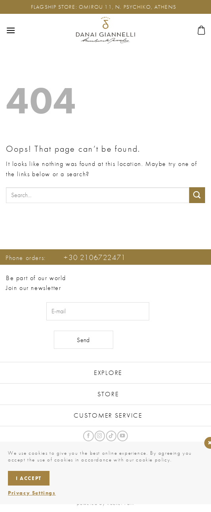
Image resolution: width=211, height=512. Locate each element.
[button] (11, 30)
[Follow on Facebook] (88, 436)
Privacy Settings (32, 492)
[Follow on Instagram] (100, 436)
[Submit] (197, 195)
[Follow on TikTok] (111, 436)
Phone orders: (66, 258)
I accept (29, 478)
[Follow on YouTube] (122, 436)
